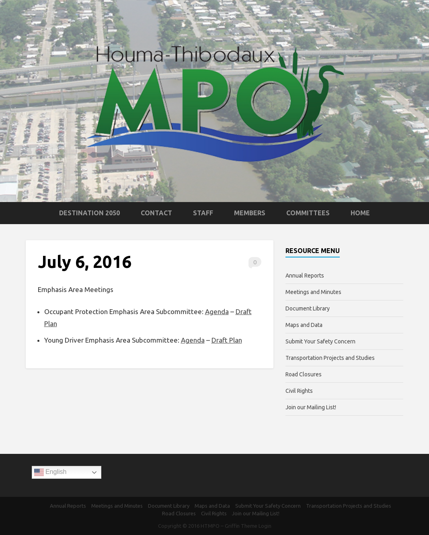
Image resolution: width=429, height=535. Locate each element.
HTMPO (210, 526)
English (50, 472)
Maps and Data (303, 325)
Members (249, 212)
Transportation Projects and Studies (330, 358)
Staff (203, 212)
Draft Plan (226, 340)
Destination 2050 (89, 212)
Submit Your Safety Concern (320, 341)
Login (265, 526)
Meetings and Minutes (313, 292)
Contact (156, 212)
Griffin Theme (241, 526)
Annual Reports (304, 275)
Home (360, 212)
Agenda (217, 311)
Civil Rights (299, 391)
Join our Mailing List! (310, 407)
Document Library (307, 308)
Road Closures (303, 374)
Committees (308, 212)
